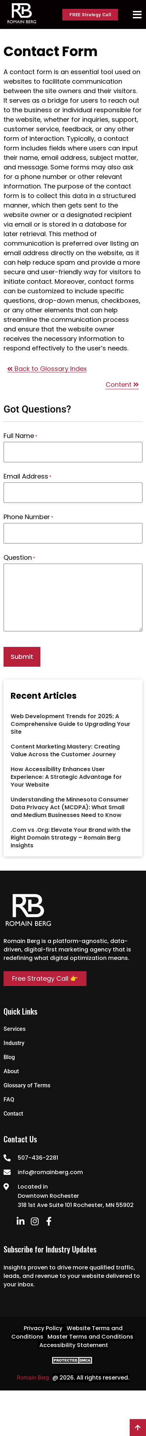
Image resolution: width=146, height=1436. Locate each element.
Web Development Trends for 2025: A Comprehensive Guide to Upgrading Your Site (70, 724)
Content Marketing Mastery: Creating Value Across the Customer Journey (65, 750)
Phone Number (28, 517)
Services (15, 1029)
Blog (9, 1057)
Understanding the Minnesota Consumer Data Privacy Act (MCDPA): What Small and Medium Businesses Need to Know (70, 807)
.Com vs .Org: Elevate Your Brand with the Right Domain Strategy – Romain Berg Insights (71, 837)
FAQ (9, 1099)
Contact (13, 1113)
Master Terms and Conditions (90, 1337)
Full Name (20, 436)
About (11, 1071)
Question (19, 557)
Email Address (27, 476)
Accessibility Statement (73, 1345)
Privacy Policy (43, 1328)
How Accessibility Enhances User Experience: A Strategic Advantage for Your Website (66, 777)
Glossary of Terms (27, 1085)
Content (122, 384)
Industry (14, 1043)
